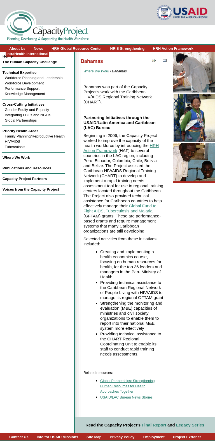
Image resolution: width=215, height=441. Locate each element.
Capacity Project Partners (25, 179)
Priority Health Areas (20, 131)
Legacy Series (190, 425)
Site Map (94, 437)
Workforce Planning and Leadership (33, 78)
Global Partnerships (21, 120)
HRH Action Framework (173, 48)
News (38, 48)
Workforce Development (24, 83)
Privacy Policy (122, 437)
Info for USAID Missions (57, 437)
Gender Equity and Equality (27, 110)
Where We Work (16, 157)
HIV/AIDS (12, 141)
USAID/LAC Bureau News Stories (126, 397)
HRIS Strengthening (127, 48)
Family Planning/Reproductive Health (35, 136)
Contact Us (19, 437)
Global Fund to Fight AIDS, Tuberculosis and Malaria (119, 208)
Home (8, 56)
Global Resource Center (77, 48)
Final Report (154, 425)
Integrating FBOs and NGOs (27, 115)
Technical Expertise (19, 72)
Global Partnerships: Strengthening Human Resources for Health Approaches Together (127, 386)
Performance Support (22, 88)
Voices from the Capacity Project (31, 189)
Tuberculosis (15, 147)
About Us (17, 48)
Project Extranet (187, 437)
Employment (154, 437)
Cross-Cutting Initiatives (24, 104)
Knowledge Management (25, 94)
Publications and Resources (27, 168)
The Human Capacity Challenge (30, 62)
